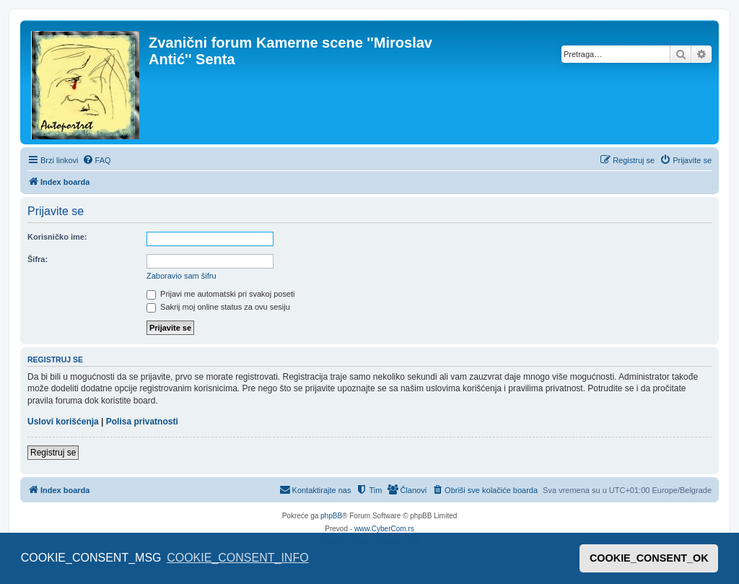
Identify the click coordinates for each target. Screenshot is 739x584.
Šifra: (37, 259)
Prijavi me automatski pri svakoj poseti (221, 293)
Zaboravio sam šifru (182, 275)
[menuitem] (96, 160)
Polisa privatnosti (142, 422)
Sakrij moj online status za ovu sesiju (218, 306)
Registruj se (53, 453)
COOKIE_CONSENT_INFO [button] (237, 558)
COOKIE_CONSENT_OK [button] (649, 558)
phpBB (331, 516)
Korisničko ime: (57, 236)
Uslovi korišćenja (63, 422)
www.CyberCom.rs (384, 529)
